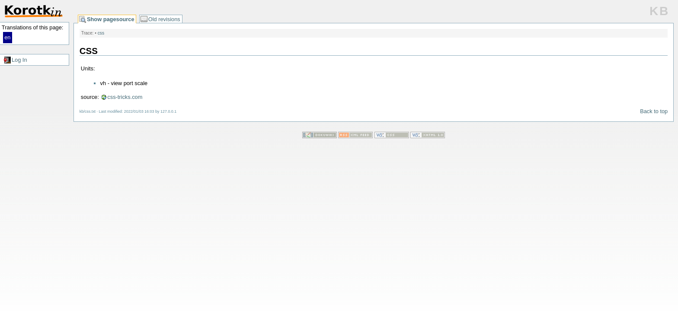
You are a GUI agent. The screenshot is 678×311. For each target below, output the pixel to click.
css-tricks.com (124, 97)
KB (659, 11)
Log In (19, 60)
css (101, 33)
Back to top (654, 111)
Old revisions (164, 19)
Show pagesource (110, 19)
